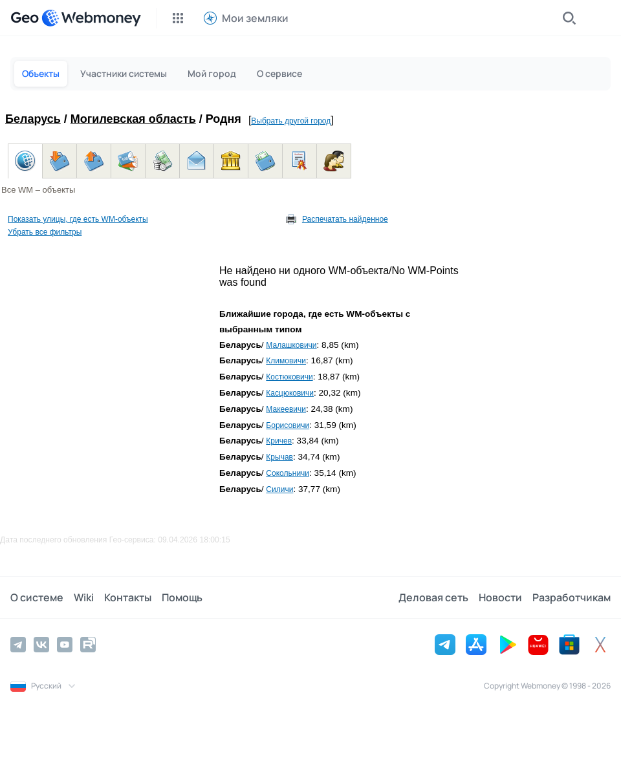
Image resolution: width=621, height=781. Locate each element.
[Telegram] (18, 644)
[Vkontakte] (41, 644)
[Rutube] (88, 644)
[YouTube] (64, 644)
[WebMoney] (91, 18)
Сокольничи (287, 473)
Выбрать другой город (291, 120)
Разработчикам (571, 597)
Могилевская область (133, 118)
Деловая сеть (433, 597)
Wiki (84, 597)
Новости (500, 597)
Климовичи (286, 360)
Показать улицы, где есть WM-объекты (78, 219)
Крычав (279, 457)
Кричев (279, 440)
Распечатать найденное (345, 219)
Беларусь (33, 118)
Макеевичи (286, 409)
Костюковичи (289, 376)
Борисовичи (287, 425)
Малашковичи (291, 345)
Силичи (279, 489)
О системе (36, 597)
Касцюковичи (290, 393)
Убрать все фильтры (45, 232)
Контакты (127, 597)
